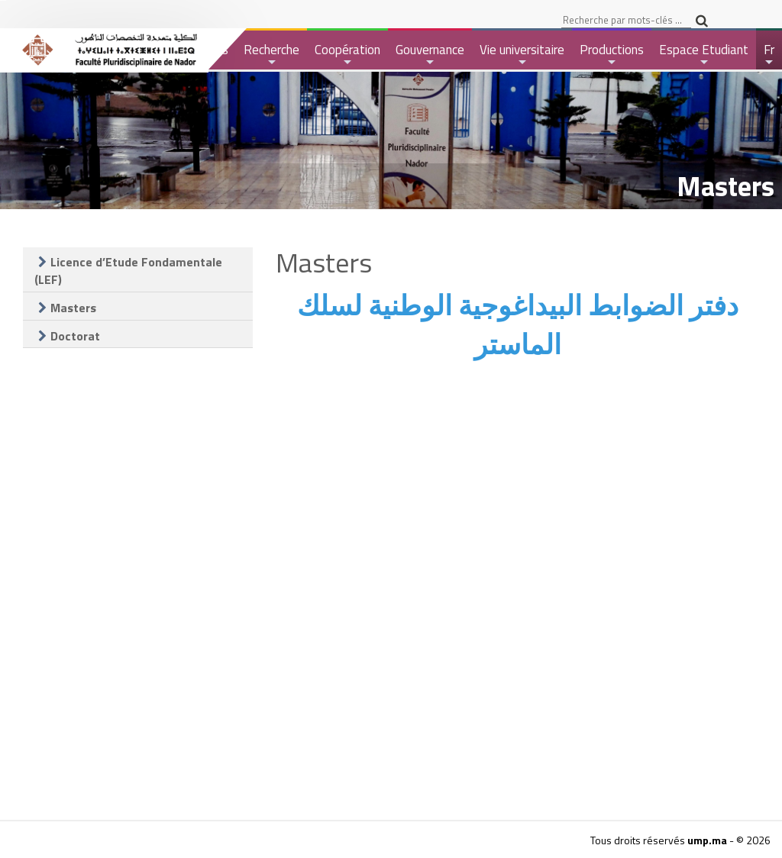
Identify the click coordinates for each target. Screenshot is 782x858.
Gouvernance (430, 54)
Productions (612, 54)
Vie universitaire (522, 54)
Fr (770, 54)
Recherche (271, 54)
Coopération (347, 54)
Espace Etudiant (703, 54)
